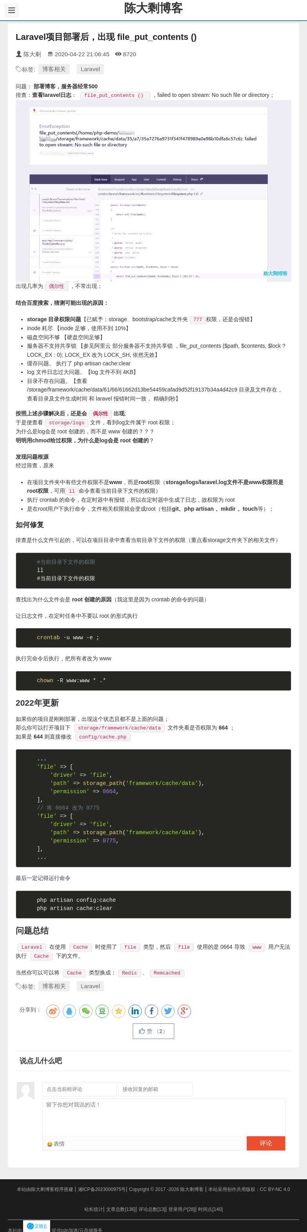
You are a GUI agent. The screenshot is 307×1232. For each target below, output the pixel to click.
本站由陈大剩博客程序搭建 (45, 1189)
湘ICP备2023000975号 (102, 1189)
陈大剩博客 (153, 8)
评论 (266, 1143)
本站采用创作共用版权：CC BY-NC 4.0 (249, 1189)
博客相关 (54, 69)
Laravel (90, 69)
